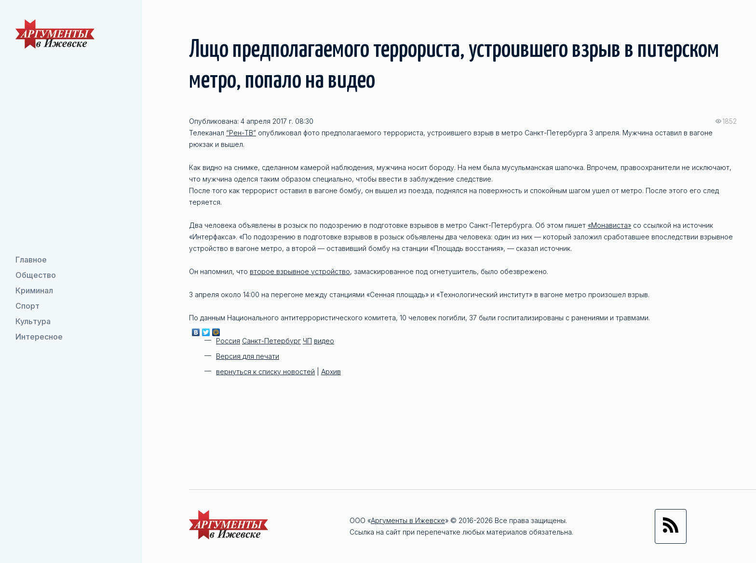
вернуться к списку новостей (265, 371)
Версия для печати (247, 356)
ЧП (307, 341)
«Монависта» (609, 225)
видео (324, 341)
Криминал (34, 290)
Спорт (27, 306)
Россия (228, 341)
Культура (33, 321)
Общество (35, 275)
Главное (31, 259)
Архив (331, 371)
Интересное (39, 336)
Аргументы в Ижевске (408, 520)
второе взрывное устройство (300, 271)
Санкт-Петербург (271, 341)
